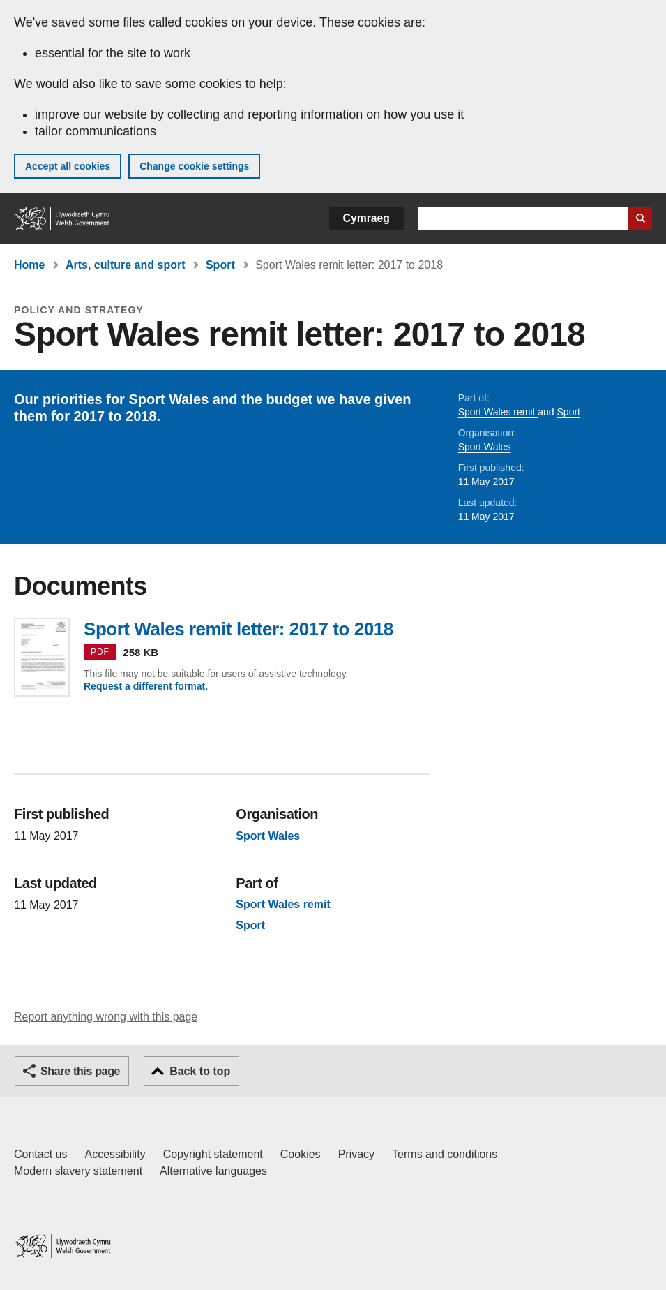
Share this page (80, 1071)
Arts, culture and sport (126, 265)
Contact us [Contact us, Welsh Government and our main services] (40, 1154)
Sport (220, 265)
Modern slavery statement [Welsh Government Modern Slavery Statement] (78, 1171)
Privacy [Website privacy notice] (356, 1154)
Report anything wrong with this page (105, 1017)
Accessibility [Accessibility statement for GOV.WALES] (114, 1154)
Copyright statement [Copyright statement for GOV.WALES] (213, 1154)
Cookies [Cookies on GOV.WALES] (300, 1154)
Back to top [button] (199, 1071)
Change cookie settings (194, 166)
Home (29, 265)
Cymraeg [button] (366, 218)
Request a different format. (146, 686)
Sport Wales (484, 446)
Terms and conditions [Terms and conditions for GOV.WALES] (444, 1154)
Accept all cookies (67, 166)
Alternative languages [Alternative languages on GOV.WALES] (213, 1171)
